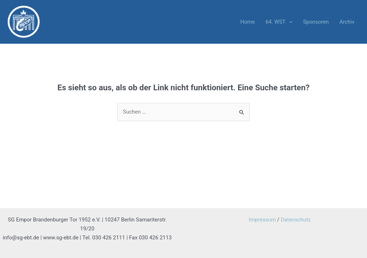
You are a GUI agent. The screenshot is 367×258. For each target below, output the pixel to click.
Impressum (262, 219)
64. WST (279, 21)
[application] (289, 21)
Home (247, 22)
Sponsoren (316, 22)
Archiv (346, 22)
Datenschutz (296, 219)
